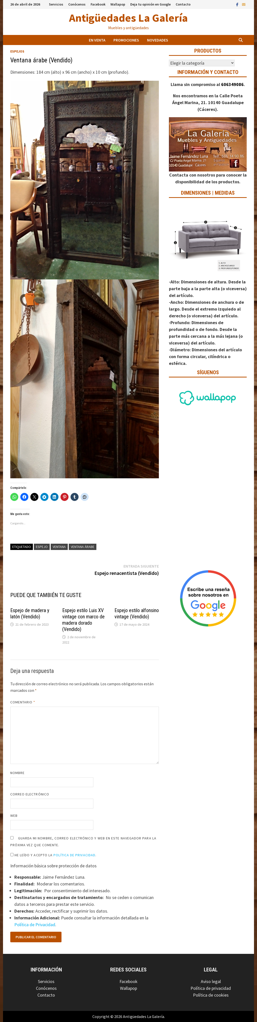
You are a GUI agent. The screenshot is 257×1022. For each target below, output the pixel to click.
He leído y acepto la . (53, 855)
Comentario (22, 702)
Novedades (157, 39)
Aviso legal (211, 981)
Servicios (56, 4)
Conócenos (77, 4)
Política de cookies (211, 995)
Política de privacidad (210, 988)
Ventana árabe (82, 546)
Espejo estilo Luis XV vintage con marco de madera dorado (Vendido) (83, 619)
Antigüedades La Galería (128, 18)
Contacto (183, 4)
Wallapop (117, 4)
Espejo (42, 546)
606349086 (232, 84)
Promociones (126, 39)
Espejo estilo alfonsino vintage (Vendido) (136, 613)
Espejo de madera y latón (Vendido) (29, 613)
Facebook (98, 4)
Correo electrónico (29, 794)
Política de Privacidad (74, 855)
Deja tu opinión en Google (150, 4)
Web (14, 815)
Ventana (59, 546)
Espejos (17, 51)
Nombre (17, 773)
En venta (97, 39)
